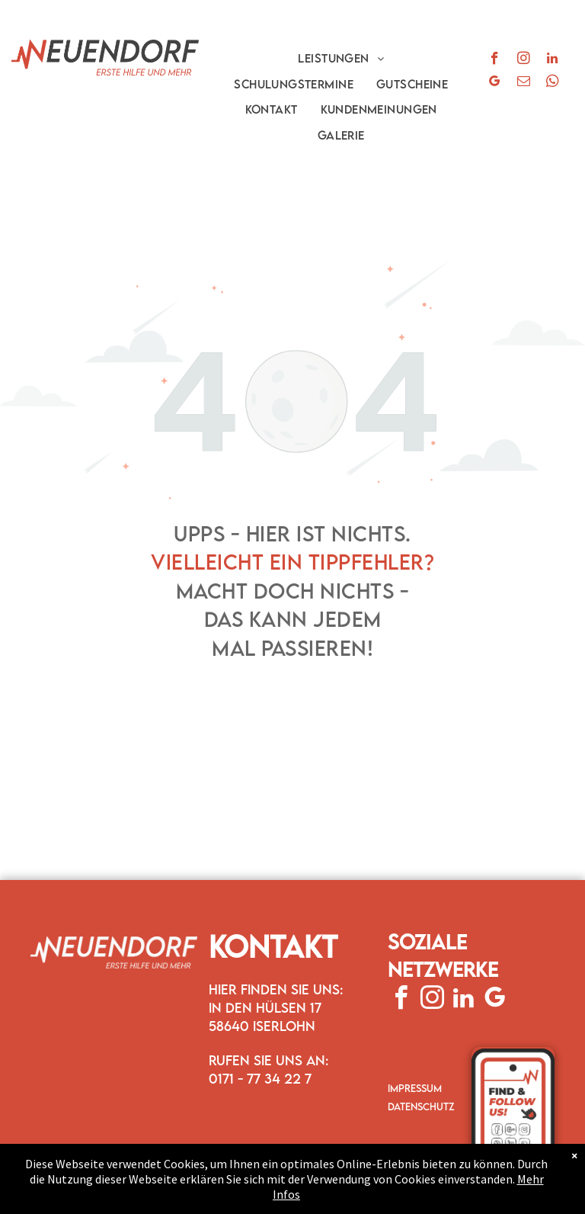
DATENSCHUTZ (421, 1106)
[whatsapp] (552, 83)
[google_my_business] (494, 83)
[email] (523, 83)
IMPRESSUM (415, 1088)
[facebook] (494, 60)
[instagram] (523, 60)
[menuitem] (340, 58)
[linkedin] (552, 60)
